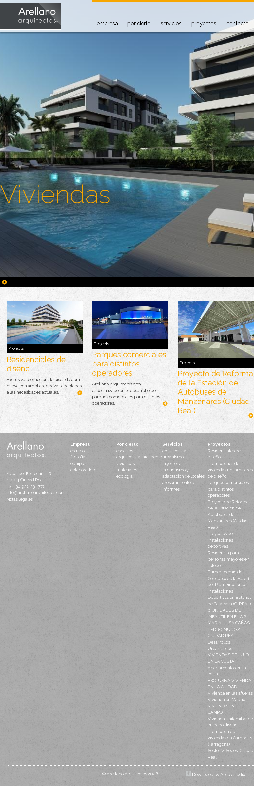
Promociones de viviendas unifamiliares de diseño (230, 470)
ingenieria (172, 463)
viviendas (125, 463)
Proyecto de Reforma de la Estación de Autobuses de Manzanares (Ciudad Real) (215, 392)
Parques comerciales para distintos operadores (129, 363)
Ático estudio (232, 774)
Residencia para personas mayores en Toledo (228, 559)
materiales (126, 469)
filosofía (77, 457)
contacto (237, 23)
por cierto (139, 23)
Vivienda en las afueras (230, 693)
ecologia (124, 476)
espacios (124, 450)
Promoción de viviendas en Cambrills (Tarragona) (230, 738)
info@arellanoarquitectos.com (34, 492)
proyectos (203, 23)
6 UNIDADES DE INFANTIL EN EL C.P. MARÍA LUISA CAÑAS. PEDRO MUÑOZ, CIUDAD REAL (229, 623)
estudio (77, 450)
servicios (171, 23)
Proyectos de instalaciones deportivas (220, 540)
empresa (107, 23)
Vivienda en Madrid (226, 699)
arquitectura (174, 450)
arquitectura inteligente (139, 457)
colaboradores (84, 469)
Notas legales (20, 499)
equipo (77, 463)
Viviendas (55, 194)
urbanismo (173, 457)
